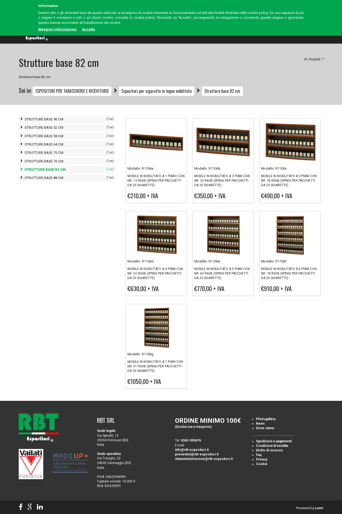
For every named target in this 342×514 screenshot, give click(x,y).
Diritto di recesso (269, 450)
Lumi (319, 508)
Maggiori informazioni (57, 29)
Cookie (261, 464)
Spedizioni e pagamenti (274, 441)
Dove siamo (265, 428)
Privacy (261, 459)
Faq (258, 455)
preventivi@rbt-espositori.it (197, 454)
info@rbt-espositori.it (192, 450)
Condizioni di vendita (272, 446)
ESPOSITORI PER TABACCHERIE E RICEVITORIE (72, 91)
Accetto (88, 29)
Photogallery (265, 419)
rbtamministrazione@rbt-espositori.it (204, 459)
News (260, 423)
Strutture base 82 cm (222, 91)
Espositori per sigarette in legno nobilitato (157, 91)
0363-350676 (191, 440)
